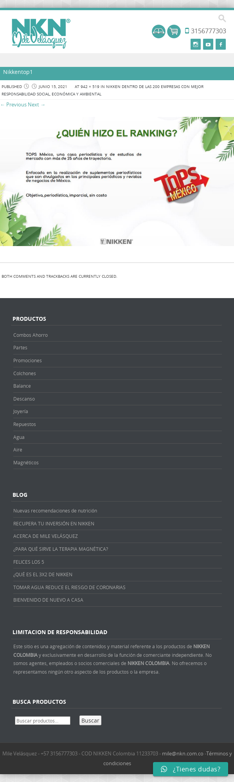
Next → (36, 104)
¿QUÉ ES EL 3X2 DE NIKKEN (42, 574)
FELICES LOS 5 (28, 562)
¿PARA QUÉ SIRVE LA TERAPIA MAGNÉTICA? (60, 549)
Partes (20, 347)
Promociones (27, 360)
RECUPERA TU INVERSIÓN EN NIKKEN (53, 523)
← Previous (13, 104)
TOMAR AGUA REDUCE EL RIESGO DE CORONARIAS (69, 587)
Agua (19, 437)
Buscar (90, 720)
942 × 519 (90, 86)
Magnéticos (26, 462)
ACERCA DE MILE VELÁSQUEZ (45, 536)
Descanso (24, 398)
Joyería (20, 411)
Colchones (24, 373)
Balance (22, 386)
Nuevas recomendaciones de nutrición (55, 510)
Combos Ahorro (30, 335)
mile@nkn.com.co (182, 753)
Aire (17, 449)
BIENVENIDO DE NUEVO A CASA (48, 600)
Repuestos (24, 424)
